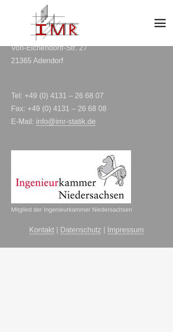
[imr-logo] (55, 23)
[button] (160, 23)
